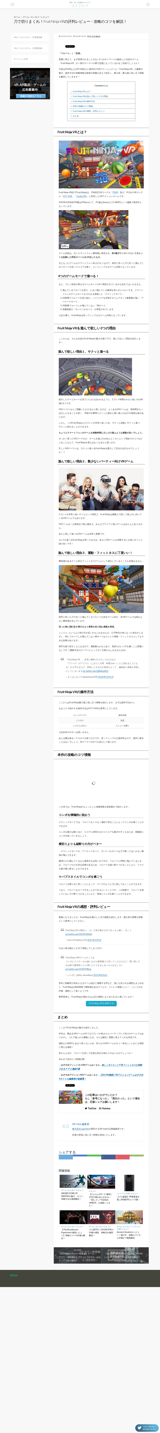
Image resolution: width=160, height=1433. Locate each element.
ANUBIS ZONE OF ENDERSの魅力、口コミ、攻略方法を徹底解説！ (73, 1196)
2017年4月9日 (94, 940)
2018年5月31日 (105, 677)
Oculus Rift (82, 196)
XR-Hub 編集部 (95, 36)
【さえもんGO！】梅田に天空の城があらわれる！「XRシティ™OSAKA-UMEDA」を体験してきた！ (100, 1200)
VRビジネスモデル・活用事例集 (28, 48)
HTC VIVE (68, 196)
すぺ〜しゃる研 (21, 59)
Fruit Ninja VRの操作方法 (83, 101)
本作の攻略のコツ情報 (82, 106)
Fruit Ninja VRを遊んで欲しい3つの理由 (89, 96)
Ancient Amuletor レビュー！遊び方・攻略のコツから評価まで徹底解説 (129, 1234)
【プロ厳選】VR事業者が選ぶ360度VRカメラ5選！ (128, 1197)
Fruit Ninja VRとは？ (81, 91)
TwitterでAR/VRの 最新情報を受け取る (147, 1428)
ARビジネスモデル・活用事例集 (28, 37)
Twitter (90, 1108)
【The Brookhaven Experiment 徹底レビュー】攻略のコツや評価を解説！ (73, 1233)
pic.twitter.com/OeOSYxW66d (79, 934)
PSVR (115, 192)
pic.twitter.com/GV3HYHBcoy (79, 969)
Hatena (104, 1108)
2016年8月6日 (100, 975)
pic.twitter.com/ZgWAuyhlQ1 (96, 671)
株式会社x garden (80, 1128)
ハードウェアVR (123, 1193)
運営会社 (14, 1275)
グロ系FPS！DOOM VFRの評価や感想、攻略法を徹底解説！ (101, 1232)
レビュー (45, 17)
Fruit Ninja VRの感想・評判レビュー (88, 111)
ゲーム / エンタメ (31, 17)
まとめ (75, 116)
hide (106, 85)
